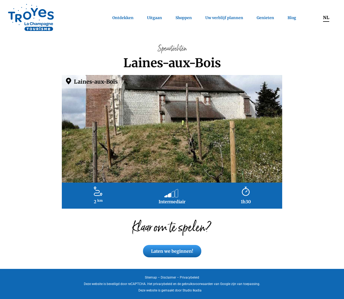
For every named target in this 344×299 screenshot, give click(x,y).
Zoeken (309, 17)
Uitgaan (154, 17)
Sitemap (151, 277)
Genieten (265, 17)
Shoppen (183, 17)
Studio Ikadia (192, 290)
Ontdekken (123, 17)
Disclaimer (168, 277)
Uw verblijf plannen (224, 17)
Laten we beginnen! (172, 251)
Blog (292, 17)
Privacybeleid (189, 277)
